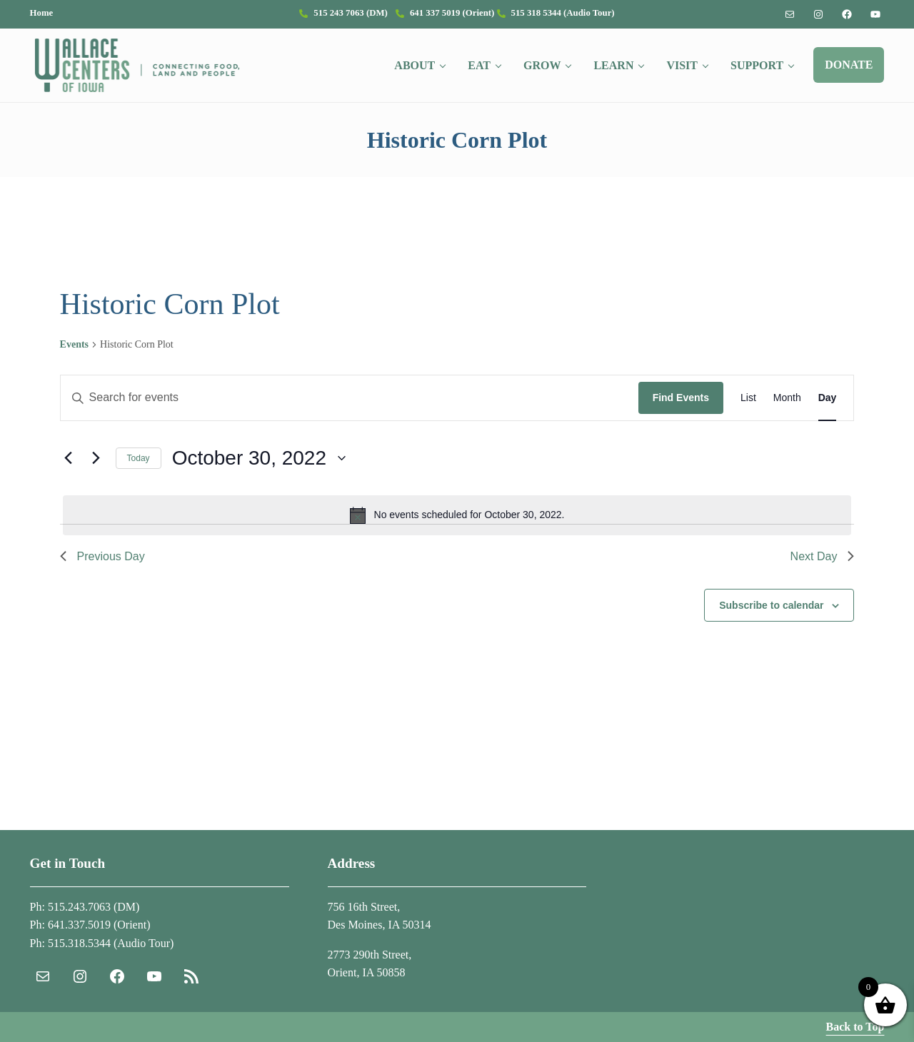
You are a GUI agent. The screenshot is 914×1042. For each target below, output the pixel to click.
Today (138, 458)
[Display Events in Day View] (827, 398)
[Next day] (96, 458)
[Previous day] (68, 458)
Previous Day (102, 556)
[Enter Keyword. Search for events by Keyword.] (349, 398)
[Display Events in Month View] (787, 398)
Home (42, 13)
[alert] (457, 515)
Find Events (681, 398)
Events (74, 344)
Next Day (822, 556)
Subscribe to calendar (771, 605)
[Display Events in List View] (748, 398)
